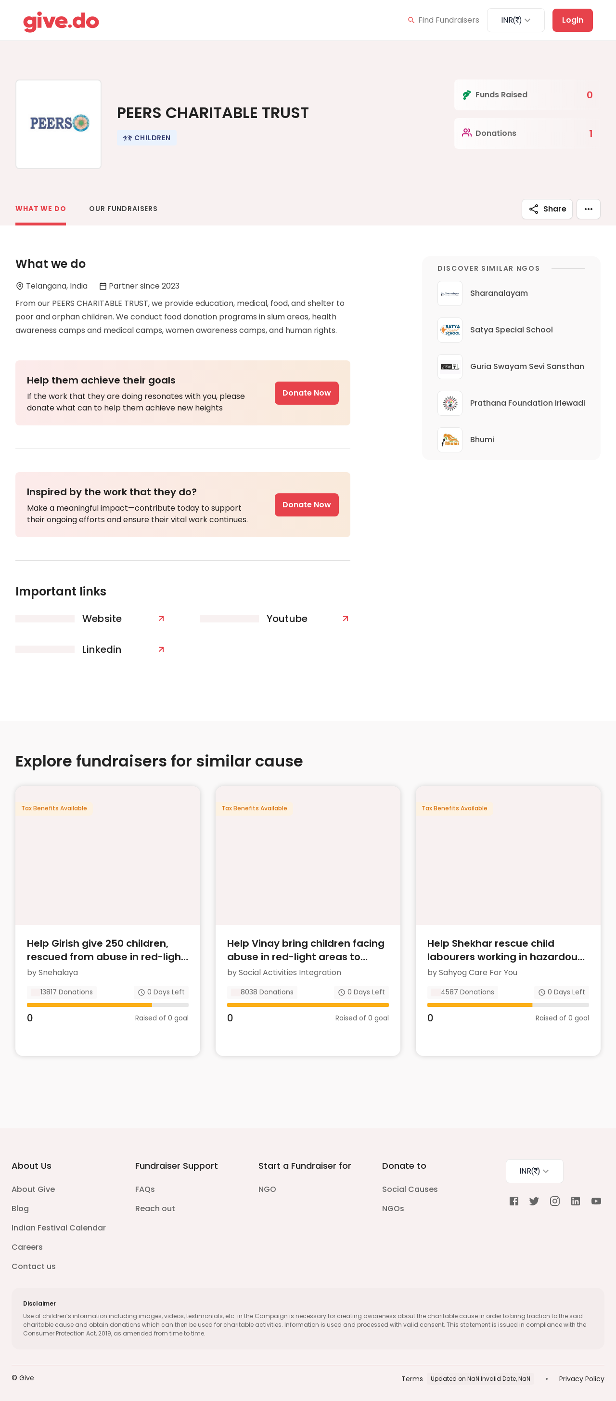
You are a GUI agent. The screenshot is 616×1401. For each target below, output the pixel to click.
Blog (20, 1201)
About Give (33, 1182)
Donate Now (306, 392)
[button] (147, 137)
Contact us (34, 1259)
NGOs (393, 1201)
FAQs (145, 1182)
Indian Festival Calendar (59, 1221)
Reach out (155, 1201)
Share (547, 209)
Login (572, 20)
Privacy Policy (581, 1371)
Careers (27, 1240)
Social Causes (410, 1182)
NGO (267, 1182)
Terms (412, 1371)
